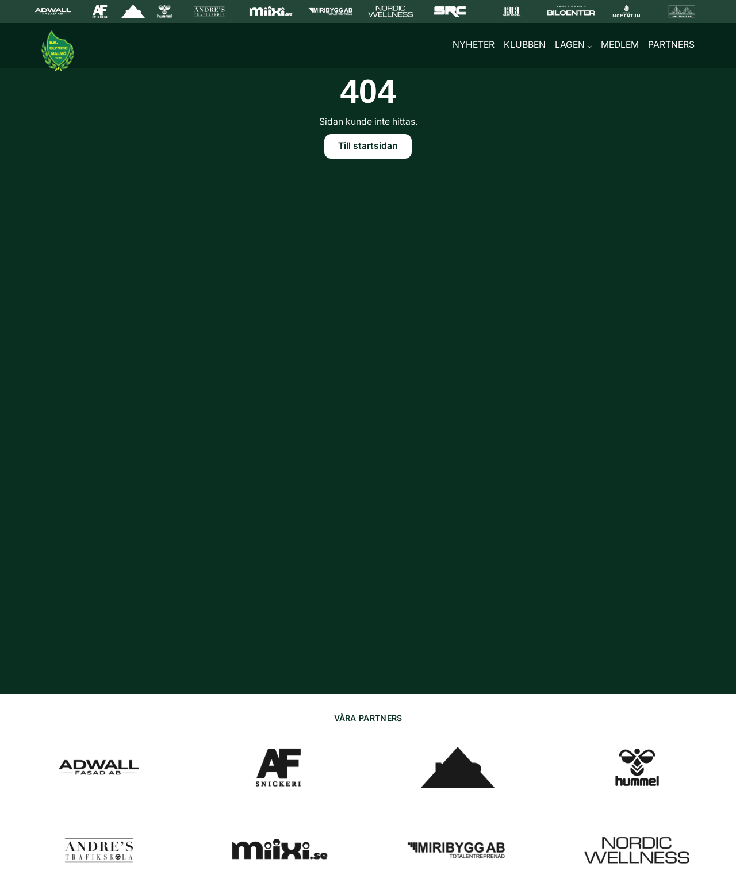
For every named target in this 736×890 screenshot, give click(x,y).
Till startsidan (368, 148)
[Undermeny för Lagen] (589, 47)
